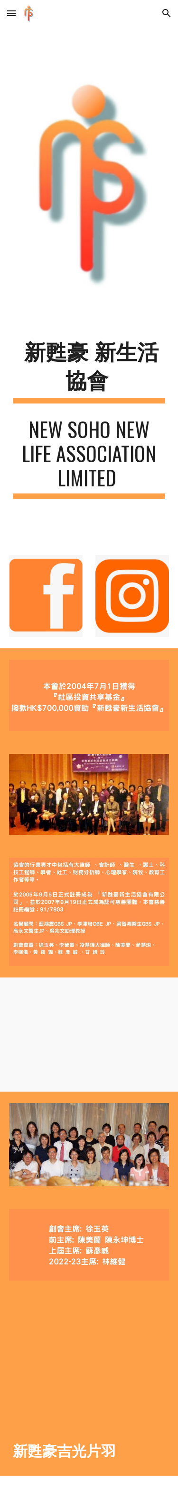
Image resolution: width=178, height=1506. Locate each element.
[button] (11, 13)
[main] (89, 371)
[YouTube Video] (89, 1034)
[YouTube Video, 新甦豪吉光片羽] (89, 1357)
